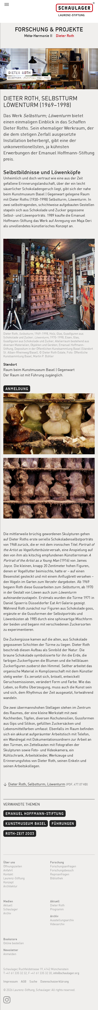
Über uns (9, 862)
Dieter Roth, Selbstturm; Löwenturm (36, 784)
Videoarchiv (57, 924)
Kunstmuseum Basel (25, 823)
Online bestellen (13, 943)
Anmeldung (16, 388)
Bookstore (10, 939)
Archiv (7, 913)
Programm (57, 909)
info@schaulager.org (66, 973)
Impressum (10, 981)
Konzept (8, 882)
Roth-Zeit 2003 (19, 833)
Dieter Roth (65, 35)
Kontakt (8, 874)
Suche (33, 981)
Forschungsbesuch (62, 870)
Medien (8, 901)
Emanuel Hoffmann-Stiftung (34, 813)
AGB (23, 981)
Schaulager (10, 909)
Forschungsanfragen (63, 866)
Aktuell (7, 905)
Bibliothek (56, 878)
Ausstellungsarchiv (62, 920)
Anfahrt (8, 870)
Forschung (57, 862)
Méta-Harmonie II (38, 35)
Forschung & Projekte (49, 29)
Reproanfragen (59, 874)
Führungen (62, 823)
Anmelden (9, 954)
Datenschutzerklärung (54, 981)
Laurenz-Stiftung (14, 878)
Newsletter (10, 950)
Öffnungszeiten (12, 866)
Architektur (10, 886)
